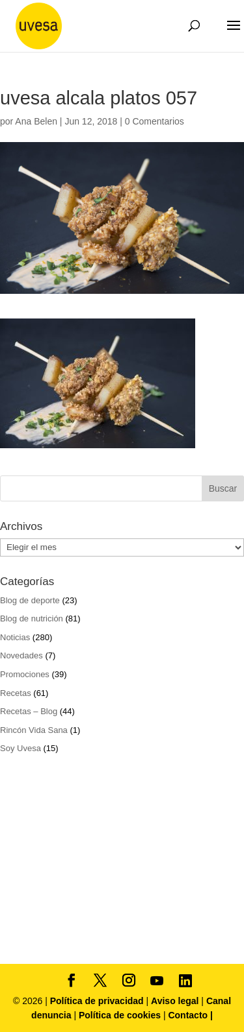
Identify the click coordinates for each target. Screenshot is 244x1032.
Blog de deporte (30, 600)
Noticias (15, 637)
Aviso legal (174, 1001)
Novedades (21, 655)
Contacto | (190, 1015)
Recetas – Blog (28, 711)
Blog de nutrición (31, 618)
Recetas (15, 693)
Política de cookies (121, 1015)
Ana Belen (36, 121)
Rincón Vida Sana (34, 730)
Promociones (24, 674)
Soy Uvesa (20, 748)
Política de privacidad (98, 1001)
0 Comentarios (154, 121)
